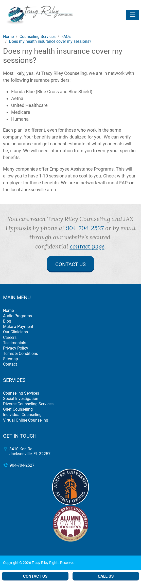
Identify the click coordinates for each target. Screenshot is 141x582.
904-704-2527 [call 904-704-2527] (85, 228)
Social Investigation (20, 398)
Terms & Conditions (20, 353)
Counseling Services (21, 393)
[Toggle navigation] (132, 15)
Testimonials (14, 342)
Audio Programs (17, 315)
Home (8, 310)
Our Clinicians (15, 331)
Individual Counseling (22, 414)
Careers (9, 337)
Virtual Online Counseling (25, 420)
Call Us (106, 576)
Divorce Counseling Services (28, 403)
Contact (10, 364)
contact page (87, 246)
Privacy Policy (15, 348)
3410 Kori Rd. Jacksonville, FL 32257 (29, 451)
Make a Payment (18, 326)
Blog (7, 321)
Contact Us (70, 264)
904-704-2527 (22, 465)
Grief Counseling (18, 409)
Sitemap (10, 358)
